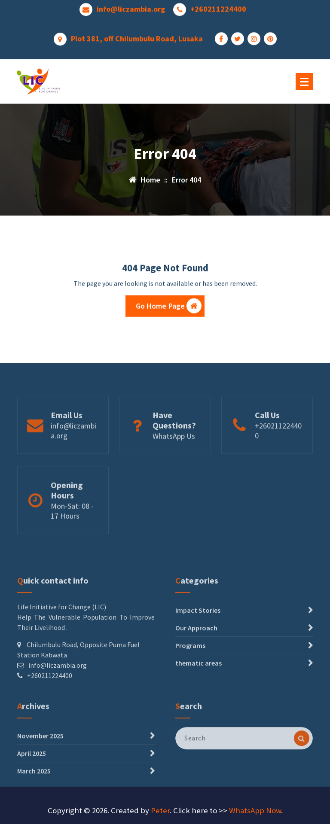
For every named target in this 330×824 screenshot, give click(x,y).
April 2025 (31, 772)
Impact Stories (197, 637)
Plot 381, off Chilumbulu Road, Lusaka (137, 36)
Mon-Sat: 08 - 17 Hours (72, 527)
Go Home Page (169, 308)
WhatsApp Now (255, 810)
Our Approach (196, 655)
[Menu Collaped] (304, 81)
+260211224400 (218, 7)
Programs (190, 672)
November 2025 (40, 755)
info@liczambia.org (131, 7)
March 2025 (34, 790)
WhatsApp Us (174, 450)
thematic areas (198, 690)
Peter (160, 810)
